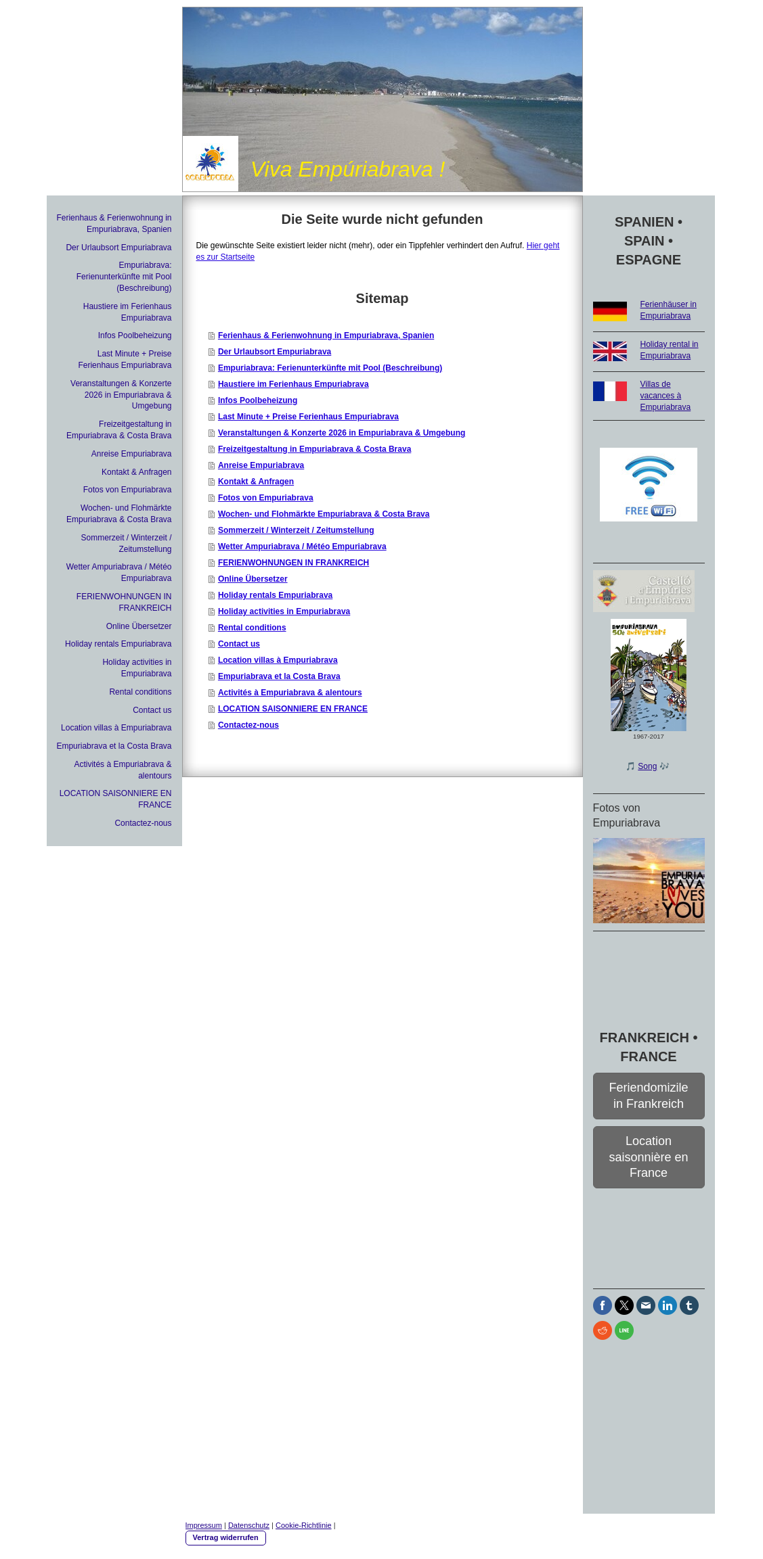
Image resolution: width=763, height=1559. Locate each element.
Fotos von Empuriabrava (265, 498)
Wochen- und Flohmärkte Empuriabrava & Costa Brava (324, 514)
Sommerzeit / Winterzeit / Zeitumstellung (296, 530)
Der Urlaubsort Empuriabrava (274, 351)
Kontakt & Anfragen (256, 481)
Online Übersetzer (253, 579)
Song (647, 766)
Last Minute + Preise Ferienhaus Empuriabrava (308, 416)
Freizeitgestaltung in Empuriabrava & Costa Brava (314, 449)
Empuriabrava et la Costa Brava (279, 676)
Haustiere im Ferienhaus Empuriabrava (293, 384)
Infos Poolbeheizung (257, 400)
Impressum (204, 1525)
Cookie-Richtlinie (304, 1525)
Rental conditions (252, 627)
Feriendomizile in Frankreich (648, 1095)
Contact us (239, 644)
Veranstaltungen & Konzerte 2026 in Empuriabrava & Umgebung (341, 433)
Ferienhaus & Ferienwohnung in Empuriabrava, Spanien (326, 335)
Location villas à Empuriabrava (278, 660)
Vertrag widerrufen (226, 1537)
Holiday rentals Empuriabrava (275, 595)
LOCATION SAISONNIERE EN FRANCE (293, 709)
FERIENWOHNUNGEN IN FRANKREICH (293, 562)
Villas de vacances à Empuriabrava (665, 395)
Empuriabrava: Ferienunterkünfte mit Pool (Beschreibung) (330, 368)
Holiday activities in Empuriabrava (284, 611)
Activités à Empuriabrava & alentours (290, 692)
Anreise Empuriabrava (261, 465)
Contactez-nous (248, 725)
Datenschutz (248, 1525)
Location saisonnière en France (648, 1157)
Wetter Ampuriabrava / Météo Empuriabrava (302, 546)
